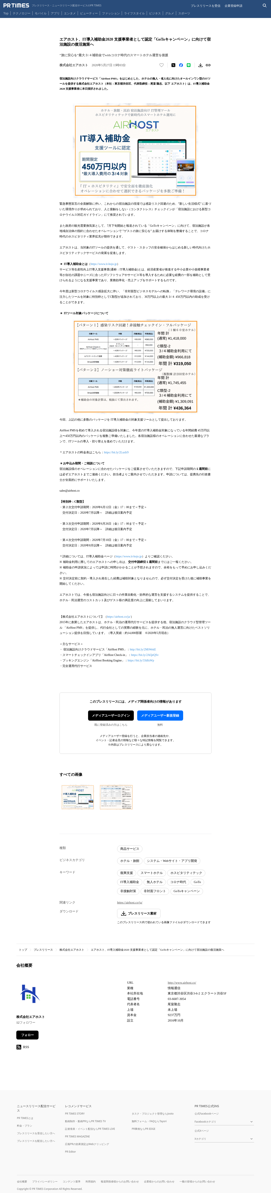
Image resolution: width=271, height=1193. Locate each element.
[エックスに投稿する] (173, 65)
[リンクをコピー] (208, 65)
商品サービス (129, 848)
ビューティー (89, 13)
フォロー (27, 1035)
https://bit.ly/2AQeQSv (145, 655)
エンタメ (70, 13)
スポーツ (184, 13)
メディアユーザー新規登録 (160, 715)
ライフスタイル (134, 13)
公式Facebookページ (207, 1113)
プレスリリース (43, 949)
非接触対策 (128, 891)
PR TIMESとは (25, 1118)
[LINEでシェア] (188, 65)
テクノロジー (21, 13)
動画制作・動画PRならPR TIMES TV (85, 1121)
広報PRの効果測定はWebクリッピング (87, 1144)
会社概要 (22, 1181)
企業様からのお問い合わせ (159, 1181)
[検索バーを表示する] (265, 5)
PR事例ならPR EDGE (143, 1129)
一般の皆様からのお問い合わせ (197, 1181)
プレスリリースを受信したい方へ (36, 1133)
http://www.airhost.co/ (182, 982)
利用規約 (91, 1181)
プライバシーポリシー (45, 1181)
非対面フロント (155, 891)
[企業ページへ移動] (29, 994)
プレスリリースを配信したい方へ (36, 1141)
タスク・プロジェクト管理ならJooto (152, 1113)
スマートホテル (152, 873)
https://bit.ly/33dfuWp (141, 660)
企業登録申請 (233, 6)
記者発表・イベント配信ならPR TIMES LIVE (90, 1129)
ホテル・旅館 (129, 861)
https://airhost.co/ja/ (119, 616)
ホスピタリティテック (186, 873)
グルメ (169, 13)
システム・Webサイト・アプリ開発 (172, 861)
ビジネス (155, 13)
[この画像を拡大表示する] (77, 797)
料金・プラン (24, 1125)
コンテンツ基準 (71, 1181)
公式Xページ (202, 1131)
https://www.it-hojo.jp (104, 264)
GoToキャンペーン (187, 891)
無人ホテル (155, 882)
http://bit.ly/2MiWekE (143, 649)
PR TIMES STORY (75, 1113)
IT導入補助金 (129, 882)
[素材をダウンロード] (200, 65)
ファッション (111, 13)
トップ (23, 949)
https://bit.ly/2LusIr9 (116, 452)
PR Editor (70, 1151)
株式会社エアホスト (71, 949)
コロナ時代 (178, 882)
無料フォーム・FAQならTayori (149, 1121)
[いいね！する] (161, 65)
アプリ (55, 13)
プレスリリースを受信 (205, 6)
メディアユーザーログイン (111, 715)
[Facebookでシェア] (181, 65)
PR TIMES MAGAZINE (77, 1136)
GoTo (197, 882)
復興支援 (126, 873)
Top (5, 13)
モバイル (41, 13)
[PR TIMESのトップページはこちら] (52, 5)
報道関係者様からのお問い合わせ (120, 1181)
